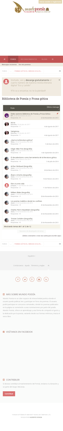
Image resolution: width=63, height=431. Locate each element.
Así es (13, 122)
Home (4, 59)
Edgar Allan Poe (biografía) (21, 149)
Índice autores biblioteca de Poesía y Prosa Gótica (30, 114)
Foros (13, 59)
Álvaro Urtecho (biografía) (21, 175)
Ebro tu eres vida (17, 183)
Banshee (14, 124)
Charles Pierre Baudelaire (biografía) (25, 210)
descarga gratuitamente (37, 80)
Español (31, 256)
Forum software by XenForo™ (31, 415)
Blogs (44, 59)
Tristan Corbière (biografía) (21, 218)
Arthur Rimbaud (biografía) (21, 166)
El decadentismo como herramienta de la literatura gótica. (34, 157)
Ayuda (27, 265)
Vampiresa (15, 131)
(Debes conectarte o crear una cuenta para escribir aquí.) (42, 236)
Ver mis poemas (25, 65)
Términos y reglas (37, 265)
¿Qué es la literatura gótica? (22, 140)
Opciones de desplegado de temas (31, 231)
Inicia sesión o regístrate (50, 2)
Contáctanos (18, 265)
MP (12, 116)
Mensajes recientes (9, 65)
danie (13, 142)
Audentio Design (36, 417)
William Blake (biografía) (20, 192)
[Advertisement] (32, 18)
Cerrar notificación (59, 80)
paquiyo (13, 186)
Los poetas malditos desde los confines (26, 201)
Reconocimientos (29, 59)
